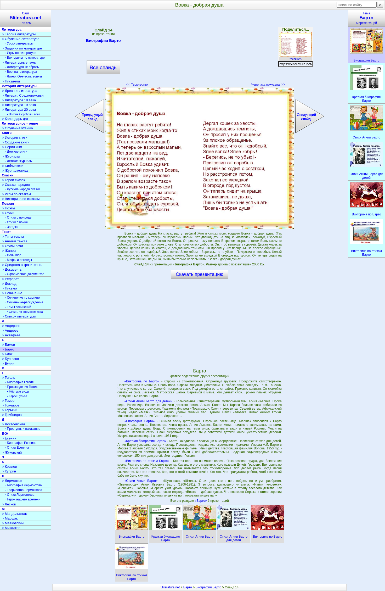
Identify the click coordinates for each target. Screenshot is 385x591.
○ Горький (9, 410)
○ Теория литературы (19, 34)
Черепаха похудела (268, 84)
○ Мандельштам (14, 514)
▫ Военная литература (21, 72)
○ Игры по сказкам (16, 194)
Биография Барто (103, 41)
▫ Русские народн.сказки (22, 189)
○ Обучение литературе (20, 39)
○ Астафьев (11, 335)
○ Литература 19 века (19, 105)
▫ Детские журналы (18, 161)
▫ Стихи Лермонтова (19, 495)
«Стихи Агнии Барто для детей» (148, 401)
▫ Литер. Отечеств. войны (23, 76)
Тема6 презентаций (366, 18)
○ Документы (12, 269)
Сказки (7, 175)
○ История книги (14, 138)
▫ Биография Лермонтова (23, 485)
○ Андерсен (11, 326)
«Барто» (201, 501)
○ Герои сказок (13, 180)
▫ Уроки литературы (19, 43)
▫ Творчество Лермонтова (23, 490)
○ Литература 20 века (19, 109)
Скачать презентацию (199, 274)
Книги (7, 133)
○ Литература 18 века (19, 100)
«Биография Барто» (139, 421)
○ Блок (7, 354)
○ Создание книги (16, 142)
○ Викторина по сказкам (20, 199)
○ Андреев (10, 330)
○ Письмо (9, 288)
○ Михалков (11, 528)
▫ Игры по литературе (20, 53)
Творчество (137, 84)
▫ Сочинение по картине (22, 297)
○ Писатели (11, 81)
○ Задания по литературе (22, 48)
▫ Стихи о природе (18, 217)
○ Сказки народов (16, 185)
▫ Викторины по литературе (25, 57)
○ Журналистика (15, 170)
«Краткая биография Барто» (145, 441)
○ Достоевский (13, 424)
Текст (6, 232)
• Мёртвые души (18, 391)
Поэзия (8, 203)
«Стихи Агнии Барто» (141, 481)
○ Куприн (9, 471)
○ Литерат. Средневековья (23, 95)
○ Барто (8, 349)
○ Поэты (8, 208)
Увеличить (295, 57)
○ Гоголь (8, 378)
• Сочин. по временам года (25, 311)
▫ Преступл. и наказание (22, 429)
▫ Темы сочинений (18, 307)
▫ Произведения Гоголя (21, 387)
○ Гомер (8, 401)
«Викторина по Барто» (142, 381)
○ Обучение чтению (17, 128)
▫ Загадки (11, 227)
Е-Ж (5, 434)
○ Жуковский (12, 452)
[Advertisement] (200, 49)
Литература (11, 29)
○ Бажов (8, 345)
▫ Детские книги (16, 151)
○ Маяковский (13, 523)
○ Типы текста (13, 236)
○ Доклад (9, 284)
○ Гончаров (10, 405)
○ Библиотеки (12, 166)
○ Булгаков (10, 359)
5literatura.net (170, 587)
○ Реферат (10, 279)
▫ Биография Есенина (20, 443)
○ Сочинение (12, 293)
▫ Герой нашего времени (22, 499)
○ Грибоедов (12, 415)
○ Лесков (9, 504)
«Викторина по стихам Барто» (146, 461)
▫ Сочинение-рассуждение (24, 302)
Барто (187, 587)
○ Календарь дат (15, 119)
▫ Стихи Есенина (17, 447)
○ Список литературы (19, 316)
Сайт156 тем (25, 18)
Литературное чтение (20, 123)
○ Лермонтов (12, 481)
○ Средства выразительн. (22, 265)
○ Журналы (11, 156)
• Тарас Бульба (17, 396)
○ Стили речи (12, 246)
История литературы (19, 86)
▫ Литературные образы (22, 67)
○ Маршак (10, 518)
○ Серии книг (12, 147)
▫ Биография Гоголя (19, 382)
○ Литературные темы (19, 62)
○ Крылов (9, 467)
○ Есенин (9, 438)
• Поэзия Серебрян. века (23, 114)
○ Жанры (9, 251)
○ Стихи (8, 213)
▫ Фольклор (13, 255)
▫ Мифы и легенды (18, 260)
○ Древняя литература (19, 91)
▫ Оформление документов (24, 274)
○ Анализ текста (14, 241)
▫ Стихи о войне (16, 222)
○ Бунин (8, 363)
